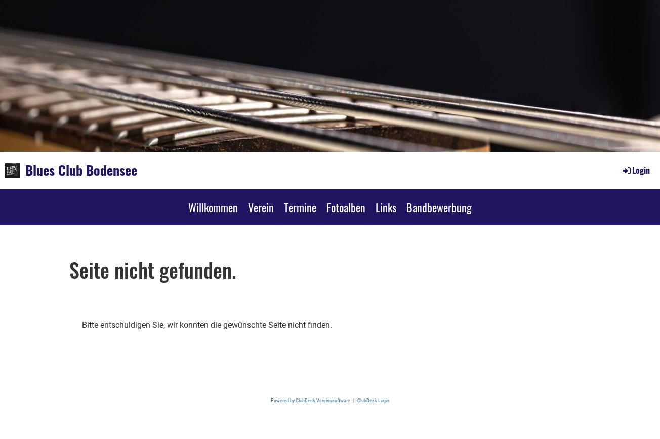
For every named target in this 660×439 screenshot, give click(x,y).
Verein (261, 207)
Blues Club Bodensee (81, 170)
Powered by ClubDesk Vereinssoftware (310, 400)
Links (386, 207)
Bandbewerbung (439, 207)
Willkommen (213, 207)
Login (635, 170)
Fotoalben (345, 207)
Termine (300, 207)
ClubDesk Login (373, 400)
